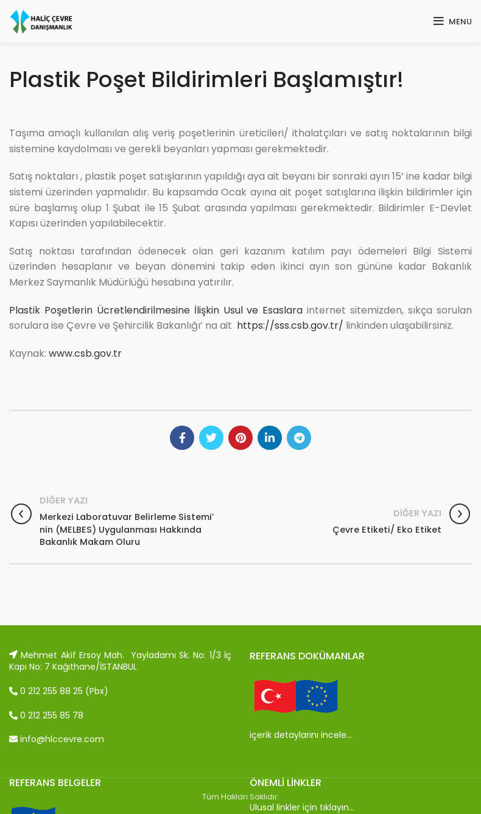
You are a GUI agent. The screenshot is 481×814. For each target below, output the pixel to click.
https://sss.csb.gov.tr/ (290, 325)
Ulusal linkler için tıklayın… (302, 807)
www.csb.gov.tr (85, 353)
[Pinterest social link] (240, 438)
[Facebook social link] (182, 438)
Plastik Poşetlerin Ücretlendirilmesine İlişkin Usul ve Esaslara (156, 310)
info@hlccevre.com (56, 739)
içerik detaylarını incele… (301, 735)
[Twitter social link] (211, 438)
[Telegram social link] (299, 438)
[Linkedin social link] (270, 438)
